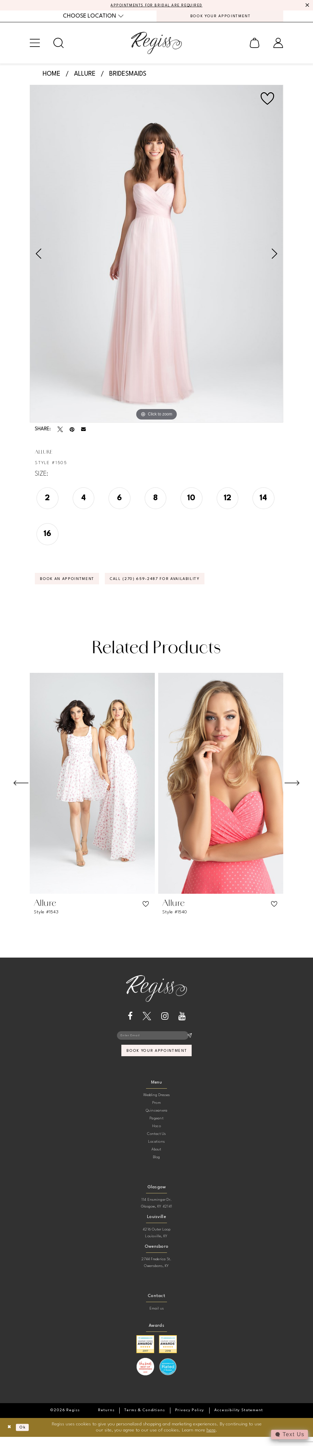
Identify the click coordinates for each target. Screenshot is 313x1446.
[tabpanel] (156, 256)
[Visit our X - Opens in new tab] (147, 1022)
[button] (35, 45)
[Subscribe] (189, 1042)
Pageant (156, 1128)
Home (52, 77)
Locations (156, 1151)
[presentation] (92, 789)
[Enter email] (156, 1042)
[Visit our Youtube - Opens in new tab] (182, 1022)
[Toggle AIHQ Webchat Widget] (289, 1434)
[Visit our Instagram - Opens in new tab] (164, 1022)
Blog (156, 1166)
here (211, 1439)
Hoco (156, 1135)
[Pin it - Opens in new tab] (72, 432)
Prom (156, 1112)
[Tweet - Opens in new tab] (60, 432)
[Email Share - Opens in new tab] (83, 432)
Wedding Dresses (156, 1104)
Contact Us (156, 1143)
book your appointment (157, 1059)
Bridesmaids (127, 77)
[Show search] (58, 45)
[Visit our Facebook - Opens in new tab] (130, 1022)
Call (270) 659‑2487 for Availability (174, 584)
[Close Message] (307, 5)
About (156, 1159)
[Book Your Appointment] (219, 18)
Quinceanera (157, 1120)
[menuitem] (93, 18)
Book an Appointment (72, 584)
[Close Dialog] (10, 1437)
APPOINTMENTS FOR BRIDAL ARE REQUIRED (156, 6)
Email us (156, 1318)
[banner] (156, 45)
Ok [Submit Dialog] (26, 1436)
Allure (85, 77)
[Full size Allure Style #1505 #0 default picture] (156, 256)
